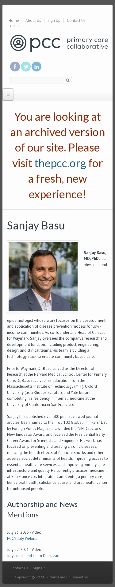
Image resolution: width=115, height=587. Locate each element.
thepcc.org (60, 163)
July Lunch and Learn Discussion (34, 555)
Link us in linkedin (36, 66)
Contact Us (76, 20)
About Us (33, 20)
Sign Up (54, 20)
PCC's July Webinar (23, 538)
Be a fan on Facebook (15, 66)
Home (14, 20)
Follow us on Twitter (26, 66)
